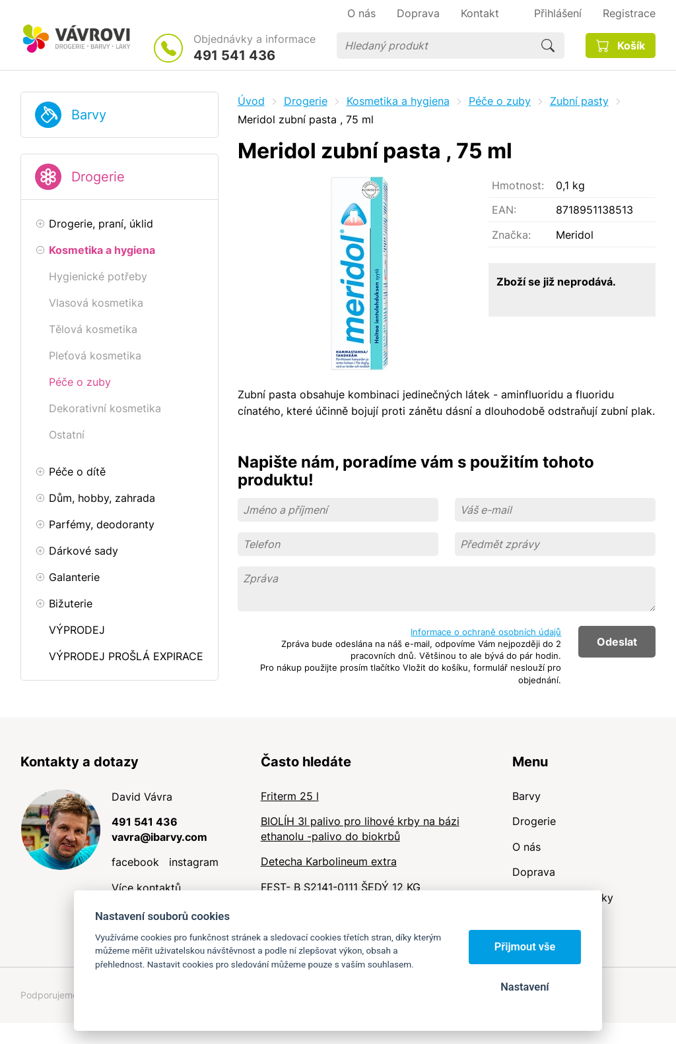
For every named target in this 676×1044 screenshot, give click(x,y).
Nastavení (524, 987)
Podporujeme (49, 994)
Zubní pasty (579, 100)
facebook (135, 862)
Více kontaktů (146, 887)
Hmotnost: (518, 185)
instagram (194, 862)
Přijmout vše (525, 946)
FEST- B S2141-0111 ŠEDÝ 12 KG (341, 887)
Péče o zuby (500, 100)
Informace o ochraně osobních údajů (486, 632)
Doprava (533, 871)
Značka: (511, 234)
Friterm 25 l (290, 796)
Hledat (547, 45)
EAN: (504, 209)
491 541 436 (234, 55)
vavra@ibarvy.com (159, 837)
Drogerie (98, 177)
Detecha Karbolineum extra (329, 861)
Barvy (88, 115)
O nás (526, 846)
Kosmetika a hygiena (398, 100)
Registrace (629, 13)
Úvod (251, 100)
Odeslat (617, 641)
